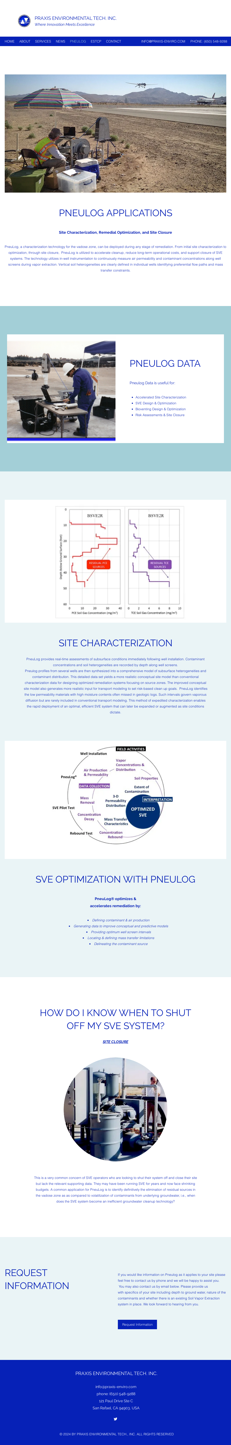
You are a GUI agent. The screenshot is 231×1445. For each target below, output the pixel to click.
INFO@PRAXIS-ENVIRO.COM (163, 41)
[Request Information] (137, 1324)
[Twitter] (115, 1419)
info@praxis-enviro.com (115, 1387)
